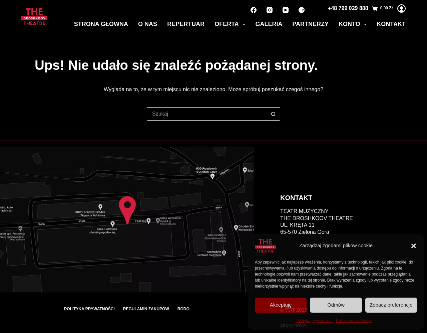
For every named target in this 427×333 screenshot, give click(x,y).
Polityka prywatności (314, 320)
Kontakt (391, 24)
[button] (413, 245)
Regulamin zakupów (146, 309)
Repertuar (185, 24)
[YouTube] (286, 10)
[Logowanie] (401, 8)
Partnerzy (310, 24)
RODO (183, 309)
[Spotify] (302, 10)
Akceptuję (281, 305)
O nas (147, 24)
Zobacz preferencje (391, 305)
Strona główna (101, 24)
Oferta (231, 24)
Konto (354, 24)
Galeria (268, 24)
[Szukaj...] (207, 114)
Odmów (336, 305)
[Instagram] (270, 10)
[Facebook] (254, 10)
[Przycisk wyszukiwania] (273, 114)
